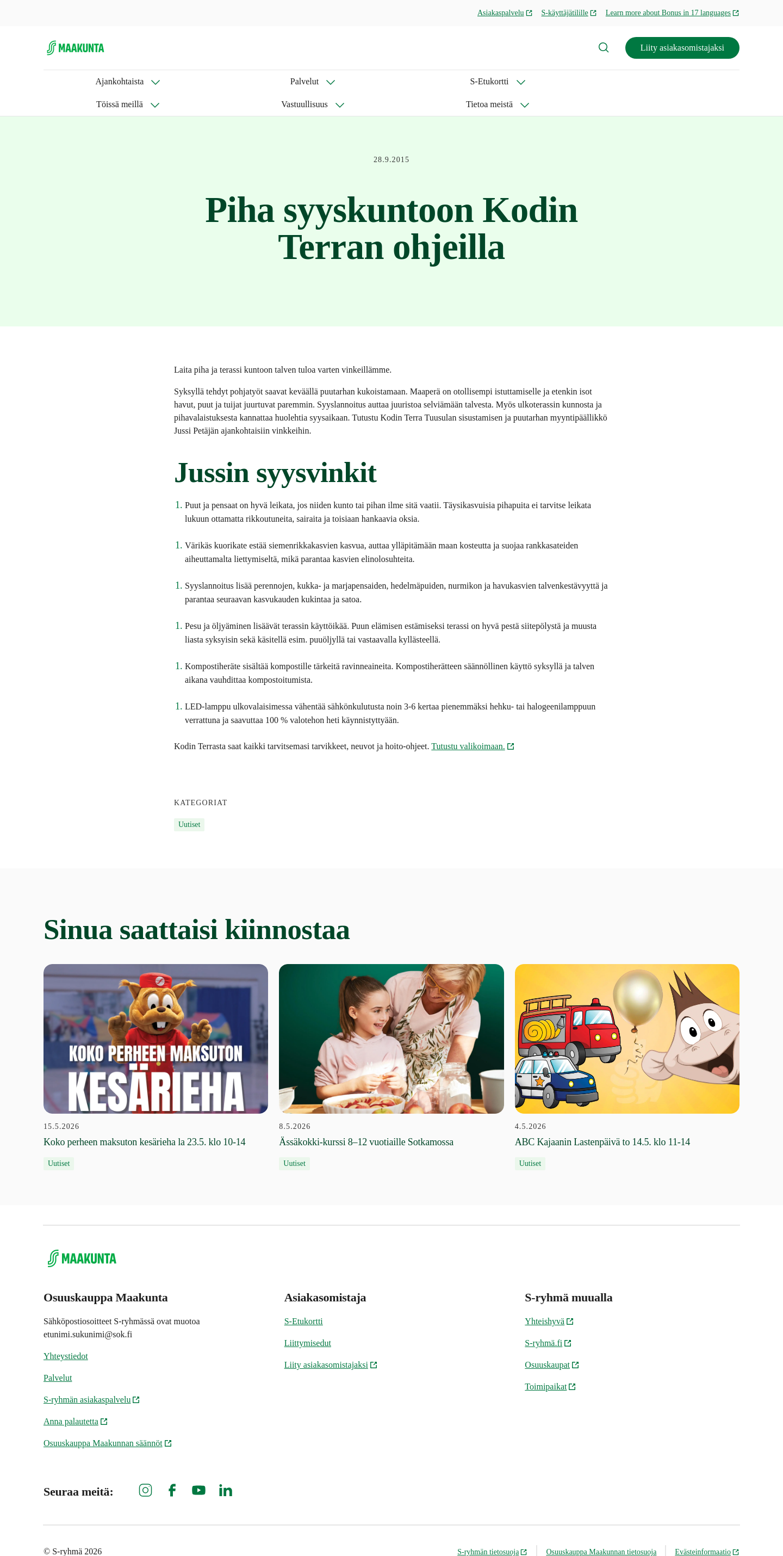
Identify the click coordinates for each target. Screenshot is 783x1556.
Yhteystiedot (66, 1333)
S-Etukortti (204, 81)
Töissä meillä (280, 81)
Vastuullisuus (359, 81)
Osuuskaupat (552, 1342)
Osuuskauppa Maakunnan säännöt (108, 1420)
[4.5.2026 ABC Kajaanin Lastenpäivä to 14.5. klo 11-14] (627, 1044)
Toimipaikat (550, 1363)
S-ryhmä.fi (548, 1320)
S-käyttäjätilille (569, 13)
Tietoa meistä (438, 81)
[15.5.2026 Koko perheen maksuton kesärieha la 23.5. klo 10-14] (156, 1044)
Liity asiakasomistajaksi (682, 47)
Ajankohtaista (68, 81)
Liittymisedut (307, 1320)
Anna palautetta (76, 1398)
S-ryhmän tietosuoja (492, 1529)
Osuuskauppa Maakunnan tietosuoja (601, 1529)
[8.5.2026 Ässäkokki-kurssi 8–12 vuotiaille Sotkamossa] (391, 1044)
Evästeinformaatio (707, 1529)
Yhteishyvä (549, 1298)
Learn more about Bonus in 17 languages (672, 13)
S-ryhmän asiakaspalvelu (92, 1376)
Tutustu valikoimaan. (472, 723)
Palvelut (139, 81)
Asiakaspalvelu (505, 13)
